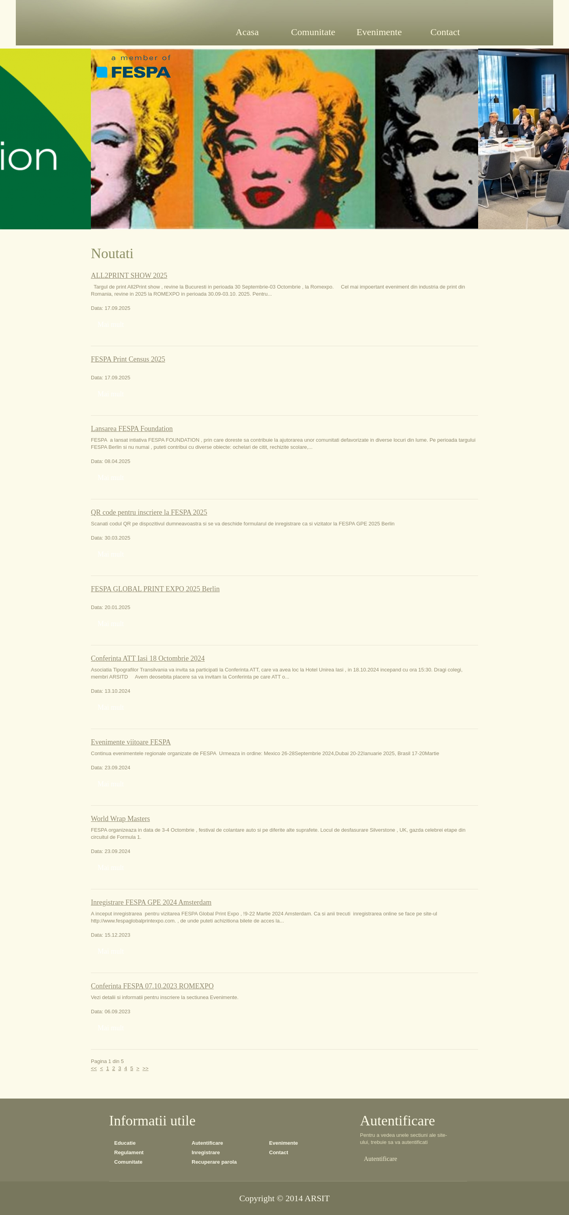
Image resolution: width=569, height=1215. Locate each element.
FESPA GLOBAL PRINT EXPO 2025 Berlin (155, 589)
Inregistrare (206, 1152)
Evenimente (283, 1143)
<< (94, 1068)
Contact (278, 1152)
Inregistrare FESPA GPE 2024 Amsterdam (151, 902)
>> (146, 1068)
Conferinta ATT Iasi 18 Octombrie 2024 (148, 658)
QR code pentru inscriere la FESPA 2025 (149, 512)
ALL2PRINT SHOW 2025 (129, 275)
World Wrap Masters (120, 819)
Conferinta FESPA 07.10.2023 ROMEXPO (152, 986)
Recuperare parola (214, 1162)
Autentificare (207, 1143)
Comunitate (128, 1162)
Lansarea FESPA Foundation (132, 429)
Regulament (128, 1152)
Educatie (125, 1143)
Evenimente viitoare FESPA (131, 742)
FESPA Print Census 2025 (128, 359)
